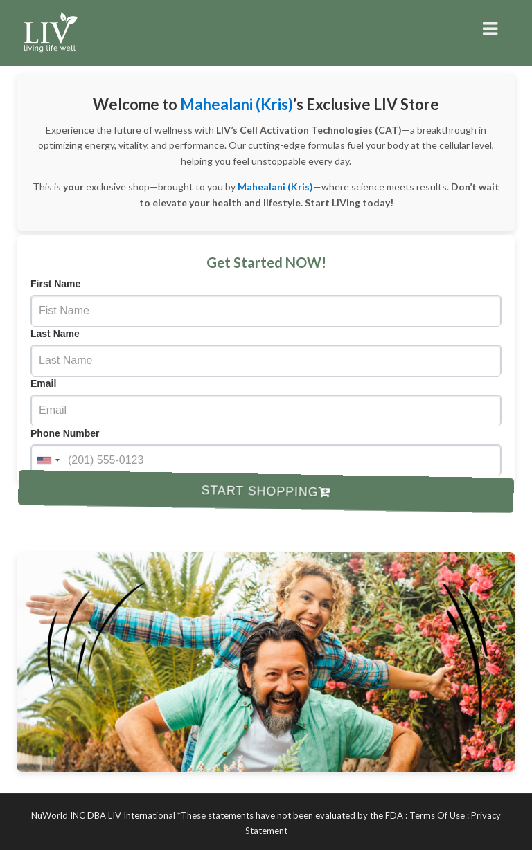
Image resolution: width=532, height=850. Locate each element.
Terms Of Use (437, 815)
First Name (55, 283)
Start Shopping (266, 491)
